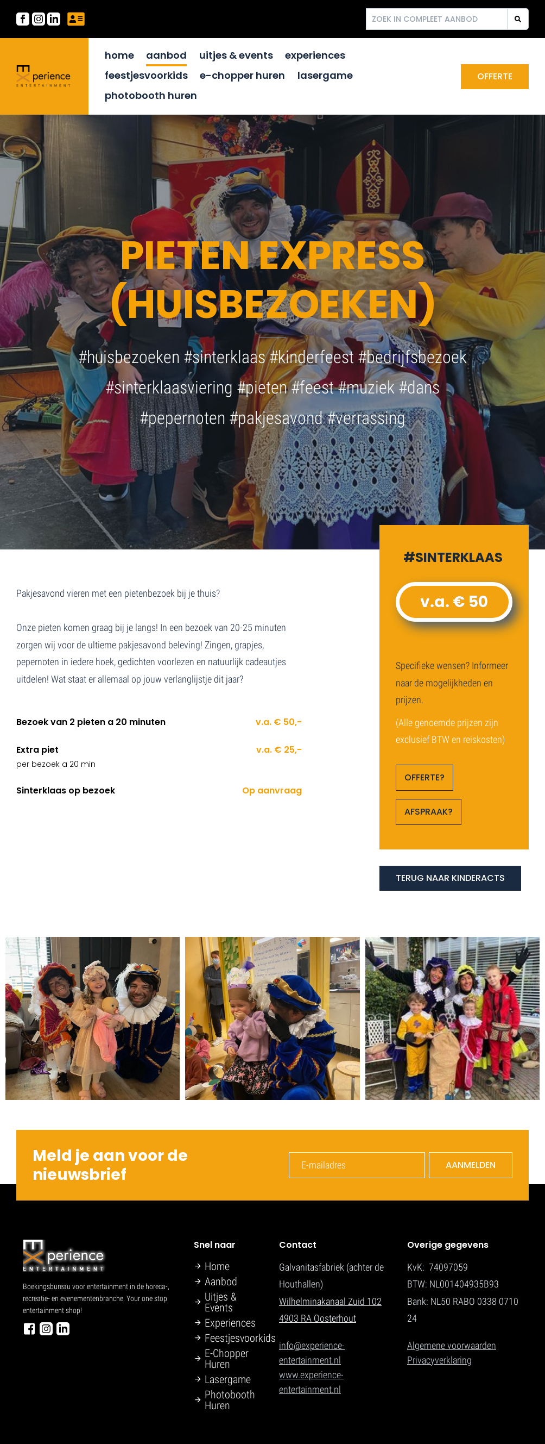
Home (119, 55)
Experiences (315, 55)
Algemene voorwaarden (451, 1345)
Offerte (494, 76)
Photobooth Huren (151, 95)
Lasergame (325, 75)
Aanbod (166, 55)
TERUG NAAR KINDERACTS (450, 878)
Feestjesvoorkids (146, 75)
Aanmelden (471, 1165)
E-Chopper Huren (242, 75)
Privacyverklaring (439, 1360)
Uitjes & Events (236, 55)
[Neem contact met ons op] (76, 19)
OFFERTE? (424, 777)
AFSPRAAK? (428, 811)
